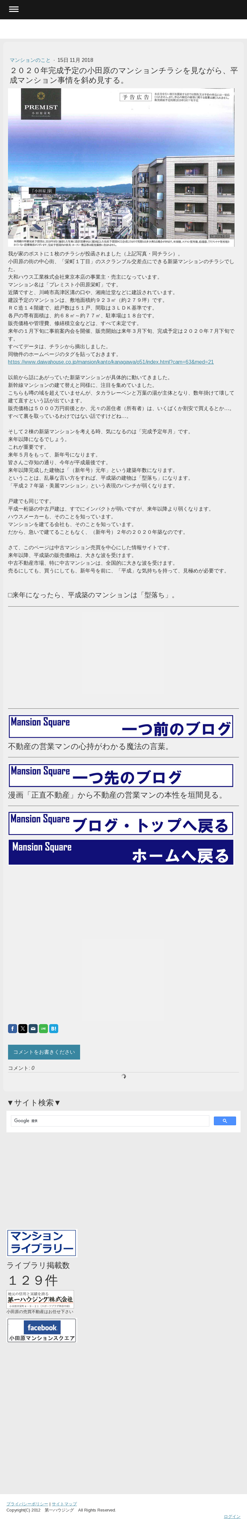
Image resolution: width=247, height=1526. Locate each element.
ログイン (232, 1516)
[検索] (109, 1121)
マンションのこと (31, 60)
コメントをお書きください (44, 1052)
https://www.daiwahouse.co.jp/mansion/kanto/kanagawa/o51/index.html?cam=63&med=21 (111, 362)
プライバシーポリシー (27, 1504)
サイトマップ (64, 1504)
